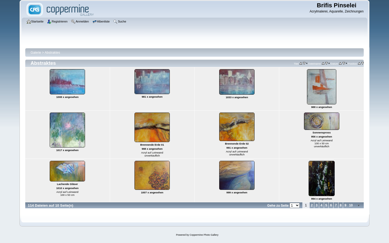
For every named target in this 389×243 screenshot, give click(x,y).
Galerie (36, 53)
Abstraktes (52, 53)
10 (351, 205)
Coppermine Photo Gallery (204, 235)
